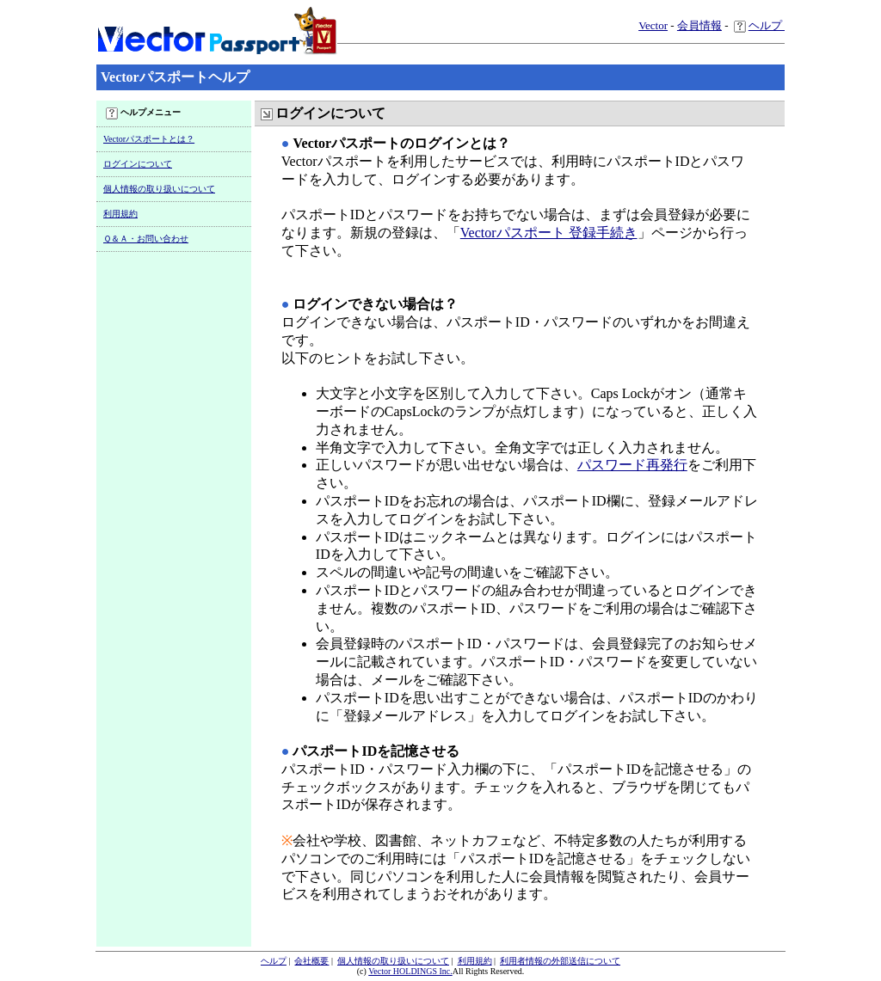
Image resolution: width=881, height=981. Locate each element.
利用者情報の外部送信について (560, 961)
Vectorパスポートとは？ (148, 139)
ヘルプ (759, 25)
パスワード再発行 (632, 464)
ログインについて (137, 164)
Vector (653, 25)
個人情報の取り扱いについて (159, 188)
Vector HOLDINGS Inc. (410, 971)
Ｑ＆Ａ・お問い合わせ (145, 238)
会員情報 (699, 25)
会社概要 (311, 961)
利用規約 (120, 213)
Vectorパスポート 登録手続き (549, 232)
